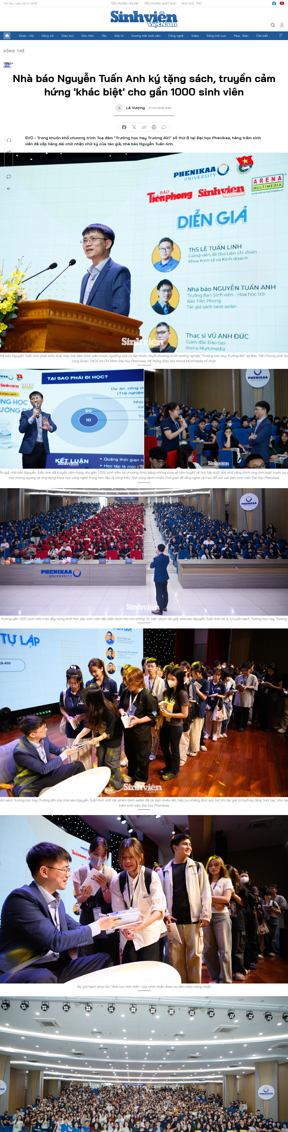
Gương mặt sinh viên (145, 36)
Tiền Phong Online (125, 3)
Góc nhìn (87, 36)
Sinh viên (91, 356)
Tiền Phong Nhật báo (160, 3)
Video (195, 36)
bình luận (164, 127)
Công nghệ (175, 36)
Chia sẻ (8, 152)
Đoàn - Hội (26, 36)
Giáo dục (67, 36)
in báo (154, 127)
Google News (6, 64)
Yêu (104, 36)
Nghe (8, 140)
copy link (144, 127)
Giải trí (119, 36)
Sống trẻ (48, 36)
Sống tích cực (216, 36)
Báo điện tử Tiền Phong (144, 19)
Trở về (8, 188)
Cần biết (262, 36)
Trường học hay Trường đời (223, 356)
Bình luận (8, 176)
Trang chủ (6, 35)
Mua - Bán (241, 36)
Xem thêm (281, 35)
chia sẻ (124, 127)
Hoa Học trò (192, 3)
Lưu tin (8, 164)
